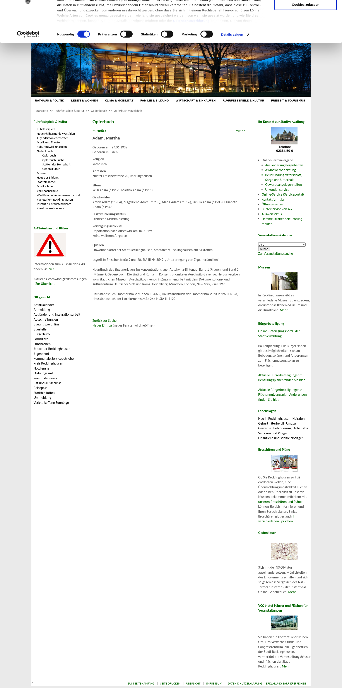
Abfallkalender (44, 305)
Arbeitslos (301, 428)
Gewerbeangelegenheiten (283, 184)
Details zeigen (232, 66)
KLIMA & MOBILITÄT (119, 100)
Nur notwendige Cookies (305, 12)
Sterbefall (277, 423)
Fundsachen (42, 344)
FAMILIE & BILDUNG (154, 100)
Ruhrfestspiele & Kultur (69, 111)
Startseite (42, 111)
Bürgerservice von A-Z (277, 209)
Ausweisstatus (272, 214)
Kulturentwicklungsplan (52, 147)
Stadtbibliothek (46, 182)
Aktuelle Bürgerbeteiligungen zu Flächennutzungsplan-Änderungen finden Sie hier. (282, 395)
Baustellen (41, 329)
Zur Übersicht (45, 284)
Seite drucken (170, 683)
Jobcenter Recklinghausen (52, 349)
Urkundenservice (277, 189)
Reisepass (40, 388)
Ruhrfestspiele (46, 129)
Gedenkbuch (99, 111)
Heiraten (298, 418)
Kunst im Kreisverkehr (50, 208)
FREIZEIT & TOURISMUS (288, 100)
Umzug (291, 423)
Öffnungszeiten (272, 204)
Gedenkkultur (51, 169)
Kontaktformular (273, 199)
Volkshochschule (47, 191)
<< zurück (99, 131)
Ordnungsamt (43, 373)
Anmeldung (42, 310)
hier (51, 269)
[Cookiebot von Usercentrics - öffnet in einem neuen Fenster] (28, 66)
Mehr (284, 310)
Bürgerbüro (42, 334)
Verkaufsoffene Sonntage (51, 403)
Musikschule (45, 186)
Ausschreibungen (46, 319)
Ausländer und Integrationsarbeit (57, 314)
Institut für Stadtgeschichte (54, 204)
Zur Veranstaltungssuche (275, 253)
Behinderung (282, 428)
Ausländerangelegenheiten (284, 165)
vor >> (240, 131)
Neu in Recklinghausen (274, 418)
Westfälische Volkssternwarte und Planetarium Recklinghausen (58, 197)
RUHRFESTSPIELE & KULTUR (243, 100)
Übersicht (193, 683)
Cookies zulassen (305, 36)
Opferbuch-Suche (53, 160)
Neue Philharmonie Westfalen (56, 134)
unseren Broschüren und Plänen (280, 502)
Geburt (263, 423)
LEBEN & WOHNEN (84, 100)
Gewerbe (264, 428)
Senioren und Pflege (272, 433)
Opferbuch (49, 155)
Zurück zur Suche (104, 320)
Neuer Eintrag (102, 325)
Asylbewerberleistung (280, 170)
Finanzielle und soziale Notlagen (281, 438)
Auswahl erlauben (306, 25)
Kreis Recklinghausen (48, 363)
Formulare (41, 339)
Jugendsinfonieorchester (52, 138)
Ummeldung (42, 398)
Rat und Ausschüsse (48, 383)
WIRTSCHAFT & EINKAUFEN (196, 100)
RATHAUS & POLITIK (49, 100)
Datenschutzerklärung (191, 52)
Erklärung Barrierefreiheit (286, 683)
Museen (42, 173)
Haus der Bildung (47, 177)
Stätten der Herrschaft (56, 164)
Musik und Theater (49, 142)
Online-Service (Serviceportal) (283, 194)
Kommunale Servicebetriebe (54, 358)
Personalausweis (45, 378)
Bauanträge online (47, 324)
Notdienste (41, 368)
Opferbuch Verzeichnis (128, 111)
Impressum (214, 683)
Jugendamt (41, 354)
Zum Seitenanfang (141, 683)
